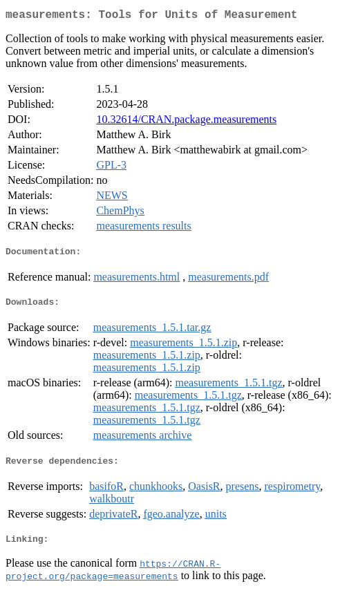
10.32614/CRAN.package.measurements (186, 122)
